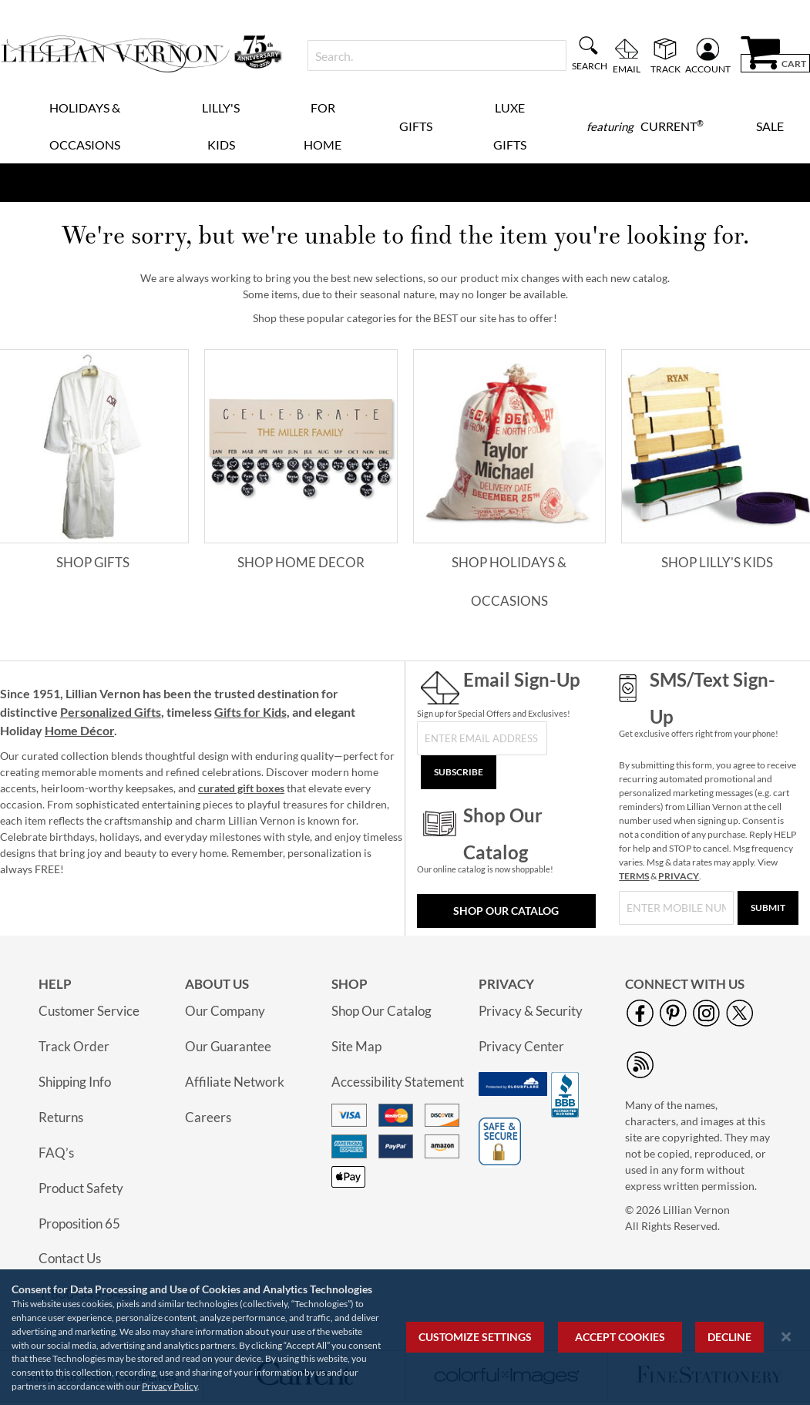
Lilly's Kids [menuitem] (221, 126)
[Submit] (768, 908)
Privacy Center (521, 1046)
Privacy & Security (531, 1011)
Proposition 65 (79, 1223)
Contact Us (70, 1258)
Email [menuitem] (626, 68)
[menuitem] (645, 126)
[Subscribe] (458, 772)
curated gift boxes (241, 788)
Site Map (356, 1046)
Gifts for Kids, (252, 711)
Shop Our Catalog (506, 910)
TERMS (634, 876)
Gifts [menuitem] (415, 126)
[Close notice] (786, 1336)
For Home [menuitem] (322, 126)
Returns (61, 1117)
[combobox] (437, 55)
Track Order (74, 1046)
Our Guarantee (228, 1046)
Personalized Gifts (110, 711)
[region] (405, 1337)
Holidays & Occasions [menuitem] (84, 126)
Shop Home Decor (301, 562)
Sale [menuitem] (770, 126)
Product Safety (81, 1188)
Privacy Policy (169, 1386)
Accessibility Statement (397, 1082)
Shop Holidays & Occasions (509, 581)
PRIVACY (678, 876)
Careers (208, 1117)
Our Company (225, 1011)
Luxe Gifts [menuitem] (509, 126)
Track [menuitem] (665, 68)
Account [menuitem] (708, 68)
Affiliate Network (234, 1082)
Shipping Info (75, 1082)
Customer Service (89, 1011)
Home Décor (79, 730)
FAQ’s (56, 1153)
